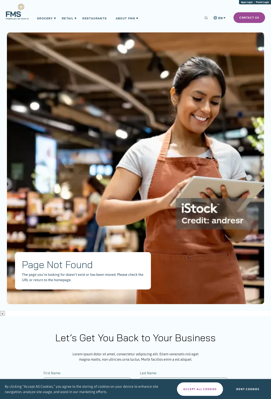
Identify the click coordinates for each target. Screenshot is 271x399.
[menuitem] (17, 13)
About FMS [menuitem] (125, 18)
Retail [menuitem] (67, 18)
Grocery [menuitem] (45, 18)
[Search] (206, 18)
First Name (51, 373)
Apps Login (247, 2)
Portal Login (262, 2)
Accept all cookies (200, 389)
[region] (135, 389)
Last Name (148, 373)
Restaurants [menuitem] (94, 18)
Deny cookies (247, 389)
